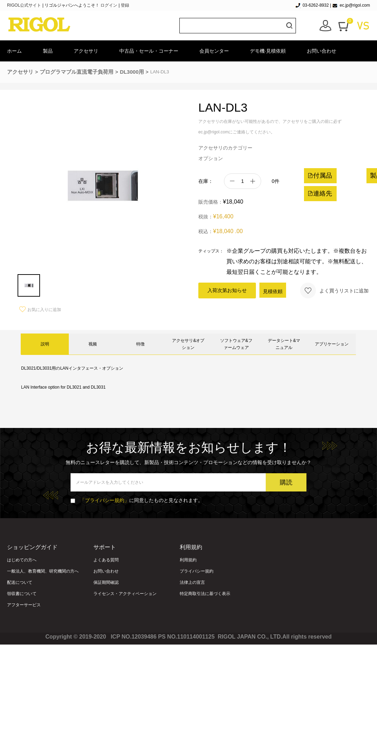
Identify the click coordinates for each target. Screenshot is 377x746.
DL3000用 (132, 72)
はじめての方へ (22, 559)
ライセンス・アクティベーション (125, 593)
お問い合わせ (321, 51)
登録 (125, 5)
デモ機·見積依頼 (268, 51)
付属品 (319, 175)
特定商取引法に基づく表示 (205, 593)
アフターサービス (24, 604)
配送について (19, 582)
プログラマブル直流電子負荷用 (76, 72)
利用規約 (188, 559)
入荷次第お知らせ (227, 290)
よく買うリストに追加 (334, 290)
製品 (48, 51)
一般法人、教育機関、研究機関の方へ (43, 571)
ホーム (14, 51)
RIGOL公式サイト (24, 5)
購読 (286, 482)
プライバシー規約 (196, 571)
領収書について (22, 593)
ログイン (108, 5)
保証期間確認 (106, 582)
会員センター (214, 51)
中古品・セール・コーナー (148, 51)
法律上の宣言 (192, 582)
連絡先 (319, 193)
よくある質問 (106, 559)
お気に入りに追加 (40, 309)
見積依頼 (273, 291)
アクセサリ (86, 51)
